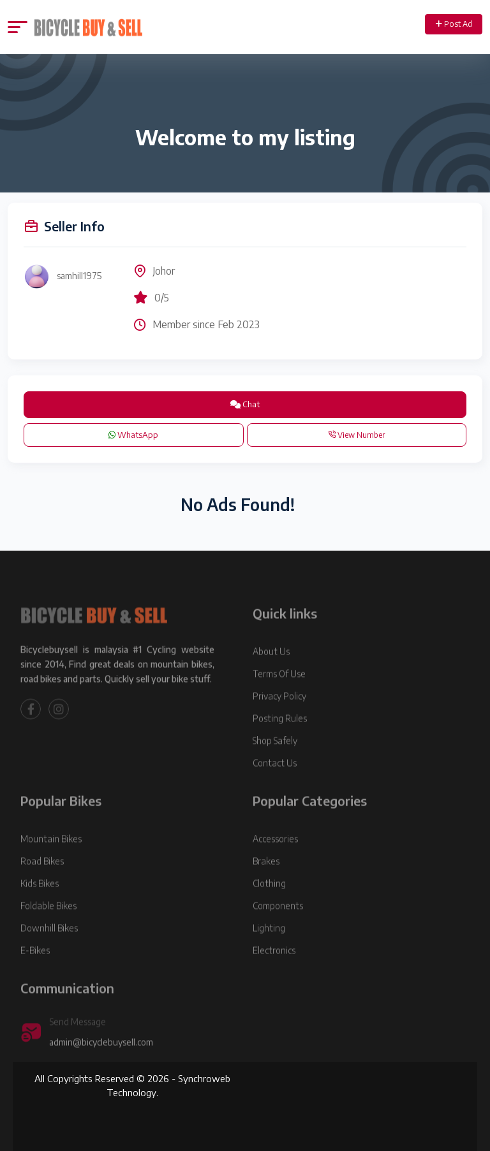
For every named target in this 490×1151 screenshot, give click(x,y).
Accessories (275, 855)
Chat (245, 404)
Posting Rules (280, 735)
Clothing (269, 900)
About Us (271, 668)
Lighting (269, 944)
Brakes (266, 877)
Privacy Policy (279, 712)
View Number (356, 435)
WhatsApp (133, 435)
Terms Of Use (279, 690)
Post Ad (454, 24)
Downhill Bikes (49, 944)
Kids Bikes (39, 900)
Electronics (274, 967)
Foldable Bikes (48, 922)
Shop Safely (275, 757)
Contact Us (275, 779)
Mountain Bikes (51, 855)
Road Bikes (42, 877)
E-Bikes (35, 967)
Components (278, 922)
